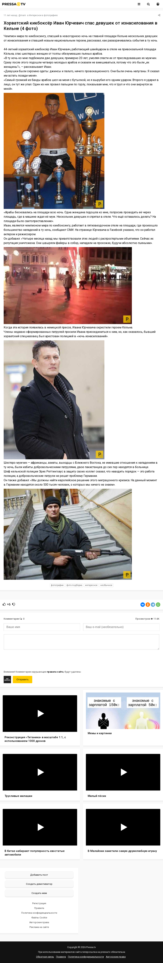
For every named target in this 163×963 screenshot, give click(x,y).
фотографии (57, 585)
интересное (91, 585)
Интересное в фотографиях (43, 15)
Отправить (22, 679)
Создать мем (39, 893)
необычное (106, 585)
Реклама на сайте (39, 927)
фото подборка (74, 585)
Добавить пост (39, 874)
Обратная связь (45, 956)
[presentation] (31, 659)
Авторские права (39, 922)
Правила (39, 908)
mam (23, 15)
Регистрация (39, 903)
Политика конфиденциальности (39, 912)
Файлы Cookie (39, 917)
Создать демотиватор (39, 883)
